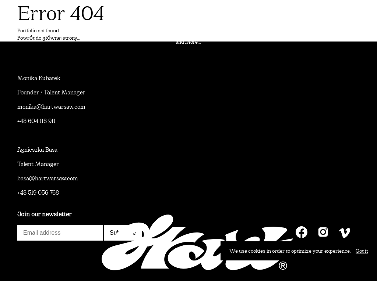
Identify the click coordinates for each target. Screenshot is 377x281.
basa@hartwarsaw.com (47, 178)
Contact (359, 268)
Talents (359, 12)
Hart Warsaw (24, 12)
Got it (362, 251)
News (15, 268)
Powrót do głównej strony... (48, 38)
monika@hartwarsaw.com (51, 107)
